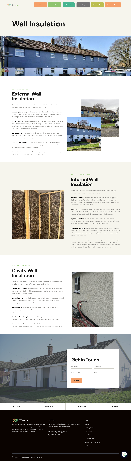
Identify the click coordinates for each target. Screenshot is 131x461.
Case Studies (98, 5)
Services (69, 5)
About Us (55, 5)
